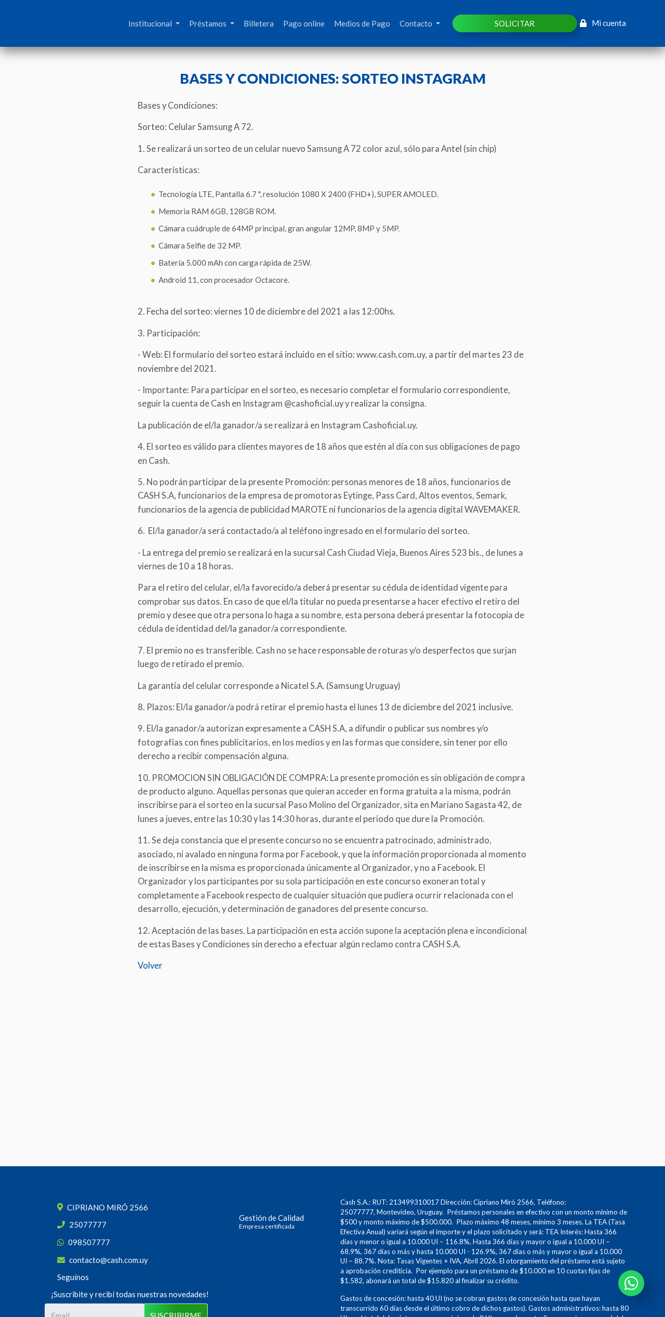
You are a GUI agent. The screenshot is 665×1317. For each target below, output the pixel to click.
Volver (150, 965)
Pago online (304, 23)
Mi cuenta (603, 23)
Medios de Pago (362, 23)
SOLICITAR (515, 23)
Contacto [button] (417, 23)
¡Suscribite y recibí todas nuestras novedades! (130, 1294)
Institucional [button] (151, 23)
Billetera (259, 23)
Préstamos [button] (208, 23)
